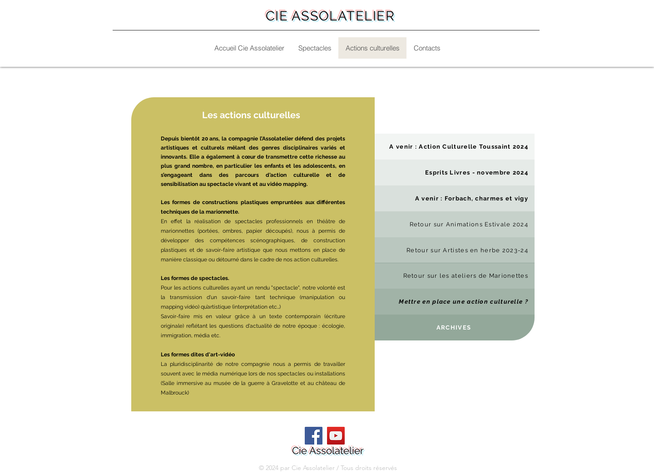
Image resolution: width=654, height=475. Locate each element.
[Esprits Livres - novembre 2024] (455, 172)
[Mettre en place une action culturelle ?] (455, 302)
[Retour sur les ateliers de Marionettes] (455, 276)
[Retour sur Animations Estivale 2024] (455, 224)
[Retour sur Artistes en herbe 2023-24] (455, 250)
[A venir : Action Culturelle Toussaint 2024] (455, 147)
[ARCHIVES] (455, 327)
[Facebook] (313, 436)
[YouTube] (336, 436)
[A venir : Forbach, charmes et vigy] (455, 198)
